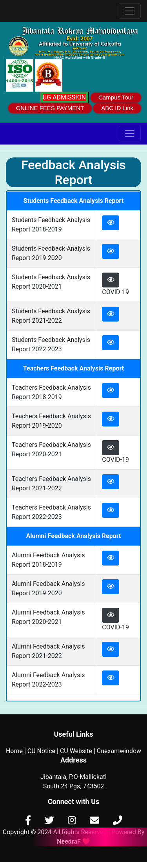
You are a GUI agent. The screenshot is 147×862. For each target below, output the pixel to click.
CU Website (76, 751)
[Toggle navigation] (130, 11)
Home (14, 751)
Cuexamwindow (119, 751)
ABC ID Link (117, 108)
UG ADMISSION (64, 97)
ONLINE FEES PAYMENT (50, 108)
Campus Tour (115, 97)
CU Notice (41, 751)
